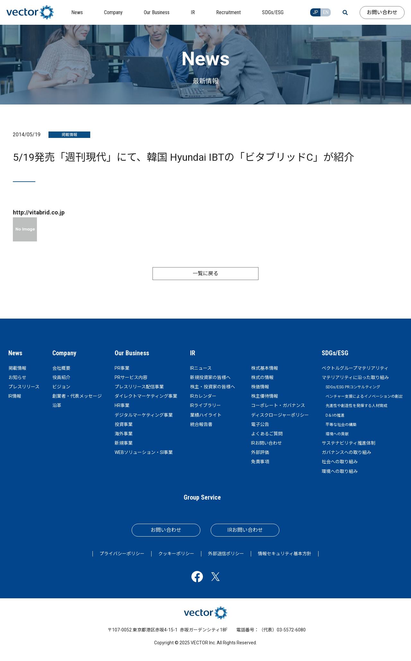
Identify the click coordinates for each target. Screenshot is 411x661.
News (15, 353)
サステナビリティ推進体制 (348, 443)
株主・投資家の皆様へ (212, 386)
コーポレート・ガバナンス (278, 405)
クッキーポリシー (176, 553)
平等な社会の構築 (341, 424)
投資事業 (124, 424)
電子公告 (260, 424)
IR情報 (14, 396)
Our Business (132, 353)
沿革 (56, 405)
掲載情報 (17, 368)
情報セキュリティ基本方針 (284, 553)
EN (325, 12)
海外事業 (124, 433)
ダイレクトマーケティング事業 (146, 396)
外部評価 (260, 452)
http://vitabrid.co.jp (39, 212)
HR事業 (122, 405)
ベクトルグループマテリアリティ (355, 368)
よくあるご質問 (267, 433)
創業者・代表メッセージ (77, 396)
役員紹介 (61, 377)
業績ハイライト (206, 415)
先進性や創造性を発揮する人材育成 (356, 405)
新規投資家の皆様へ (210, 377)
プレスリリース (23, 386)
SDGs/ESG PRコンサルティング (353, 387)
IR (192, 353)
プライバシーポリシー (122, 553)
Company (64, 353)
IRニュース (201, 368)
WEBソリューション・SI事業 (144, 452)
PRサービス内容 (131, 377)
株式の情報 (262, 377)
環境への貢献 (337, 434)
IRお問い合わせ (266, 443)
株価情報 (260, 386)
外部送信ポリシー (226, 553)
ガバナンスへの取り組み (346, 452)
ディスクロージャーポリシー (280, 415)
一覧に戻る (205, 273)
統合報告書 (201, 424)
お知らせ (17, 377)
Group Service (202, 497)
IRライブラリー (205, 405)
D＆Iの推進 (335, 415)
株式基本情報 (264, 368)
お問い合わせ (382, 12)
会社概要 (61, 368)
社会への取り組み (340, 461)
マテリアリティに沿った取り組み (355, 377)
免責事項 (260, 461)
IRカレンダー (203, 396)
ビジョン (61, 386)
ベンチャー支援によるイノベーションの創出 (364, 396)
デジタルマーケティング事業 (144, 415)
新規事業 (124, 443)
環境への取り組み (340, 471)
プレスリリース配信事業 (139, 386)
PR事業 (122, 368)
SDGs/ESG (335, 353)
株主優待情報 (264, 396)
